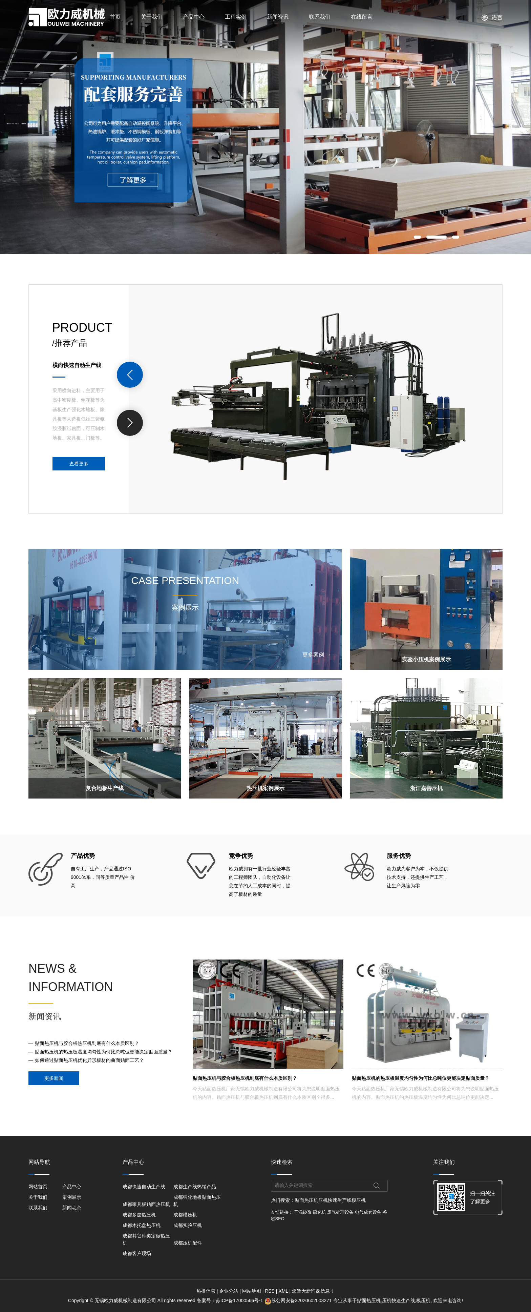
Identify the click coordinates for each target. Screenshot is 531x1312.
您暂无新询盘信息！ (313, 1291)
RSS (270, 1291)
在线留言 (362, 17)
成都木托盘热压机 (142, 1225)
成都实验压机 (187, 1225)
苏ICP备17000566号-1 (239, 1300)
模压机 (359, 1200)
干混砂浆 (303, 1212)
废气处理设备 (340, 1212)
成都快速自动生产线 (144, 1186)
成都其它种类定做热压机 (146, 1239)
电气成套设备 (368, 1212)
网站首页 (37, 1186)
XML (283, 1291)
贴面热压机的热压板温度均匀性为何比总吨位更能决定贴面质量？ (103, 1051)
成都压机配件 (187, 1243)
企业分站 (228, 1291)
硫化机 (319, 1212)
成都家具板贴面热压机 (146, 1204)
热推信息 (205, 1291)
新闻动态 (71, 1207)
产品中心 (194, 17)
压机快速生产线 (335, 1200)
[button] (417, 237)
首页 (115, 17)
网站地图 (251, 1291)
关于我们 (152, 17)
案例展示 (71, 1197)
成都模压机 (185, 1214)
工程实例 (236, 17)
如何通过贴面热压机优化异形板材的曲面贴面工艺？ (89, 1060)
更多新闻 (53, 1078)
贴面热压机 (306, 1200)
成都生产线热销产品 (194, 1186)
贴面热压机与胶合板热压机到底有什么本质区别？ (87, 1043)
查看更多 (78, 463)
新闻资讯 (278, 17)
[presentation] (130, 375)
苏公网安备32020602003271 (298, 1300)
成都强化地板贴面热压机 (197, 1200)
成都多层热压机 (139, 1214)
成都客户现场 (137, 1253)
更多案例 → (316, 655)
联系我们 (320, 17)
